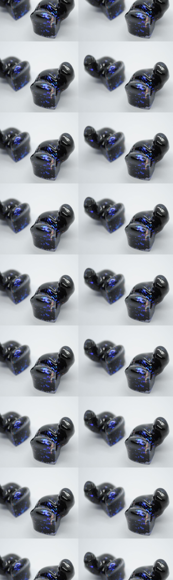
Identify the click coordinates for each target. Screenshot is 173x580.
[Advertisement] (86, 19)
